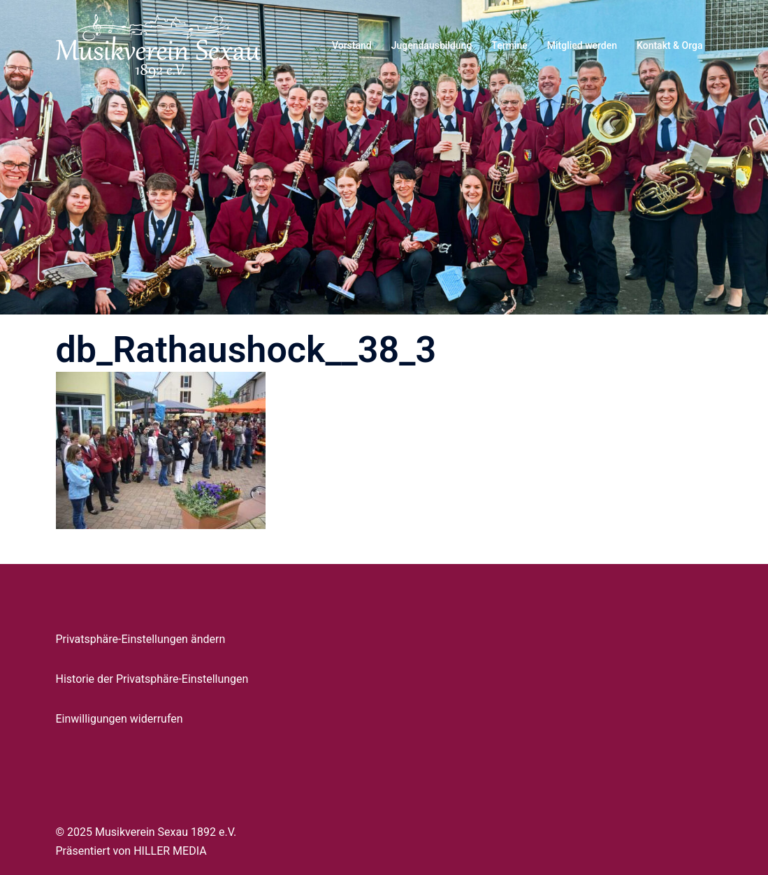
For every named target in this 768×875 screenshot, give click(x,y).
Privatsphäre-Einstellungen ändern (141, 639)
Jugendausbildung (431, 45)
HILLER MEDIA (169, 851)
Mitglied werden (582, 45)
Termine (509, 45)
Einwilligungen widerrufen (119, 718)
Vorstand (352, 45)
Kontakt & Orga (669, 45)
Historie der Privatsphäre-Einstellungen (152, 679)
